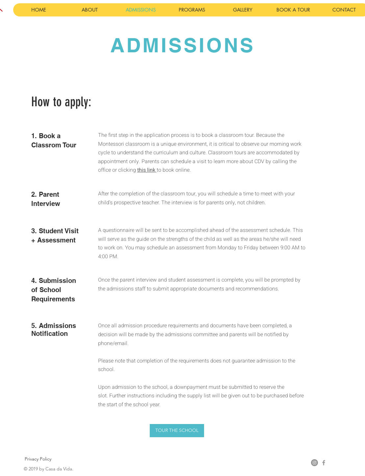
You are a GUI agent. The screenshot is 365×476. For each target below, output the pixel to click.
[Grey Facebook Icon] (323, 462)
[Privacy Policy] (38, 459)
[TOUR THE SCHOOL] (177, 430)
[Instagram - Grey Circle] (314, 462)
